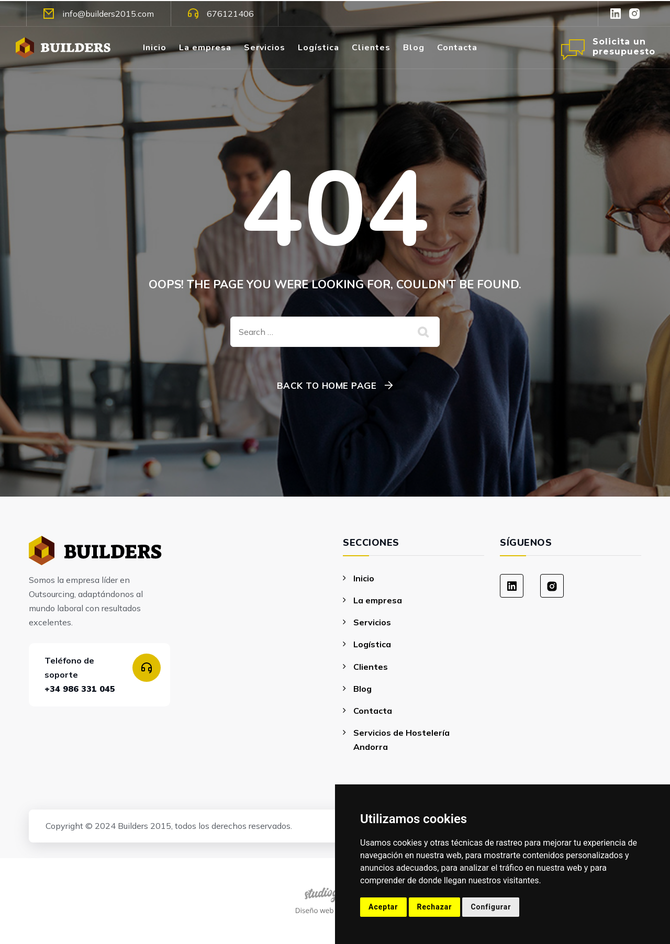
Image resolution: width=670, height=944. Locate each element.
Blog (414, 47)
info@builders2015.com (98, 13)
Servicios (264, 47)
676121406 (221, 13)
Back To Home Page (327, 385)
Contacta (457, 47)
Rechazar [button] (434, 907)
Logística (318, 47)
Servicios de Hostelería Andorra (401, 739)
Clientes (371, 47)
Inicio (154, 47)
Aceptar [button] (383, 907)
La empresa (205, 47)
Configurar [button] (491, 907)
